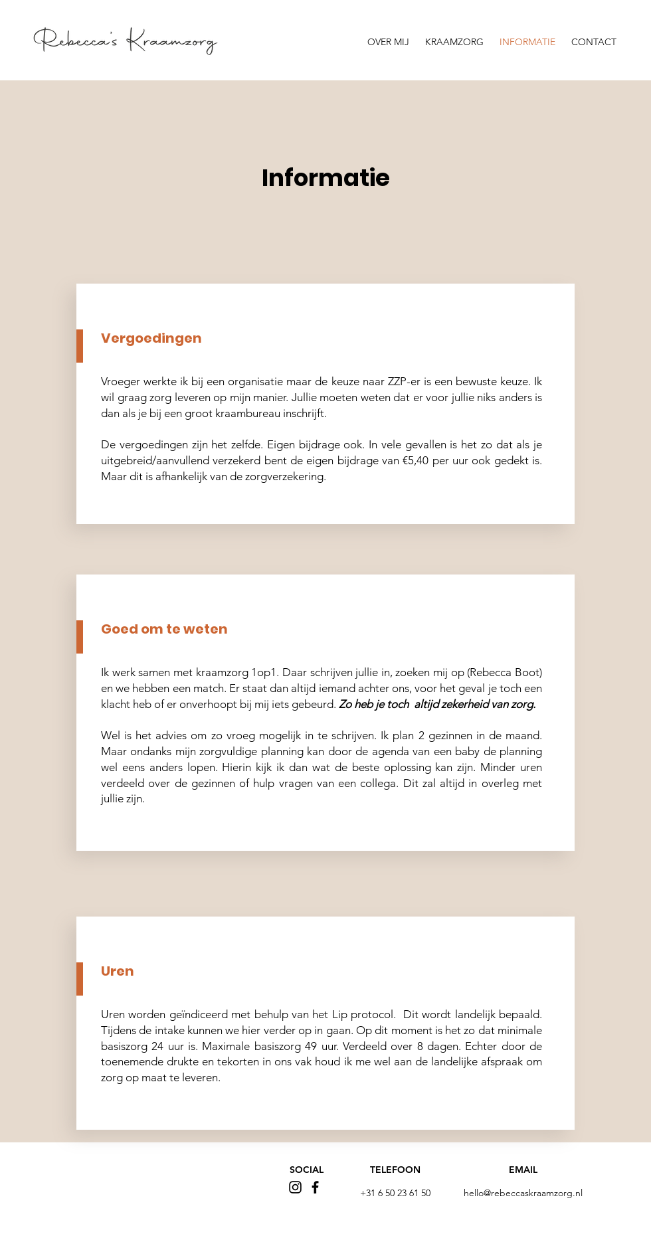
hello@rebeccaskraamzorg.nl (523, 1193)
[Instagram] (295, 1187)
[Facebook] (315, 1187)
